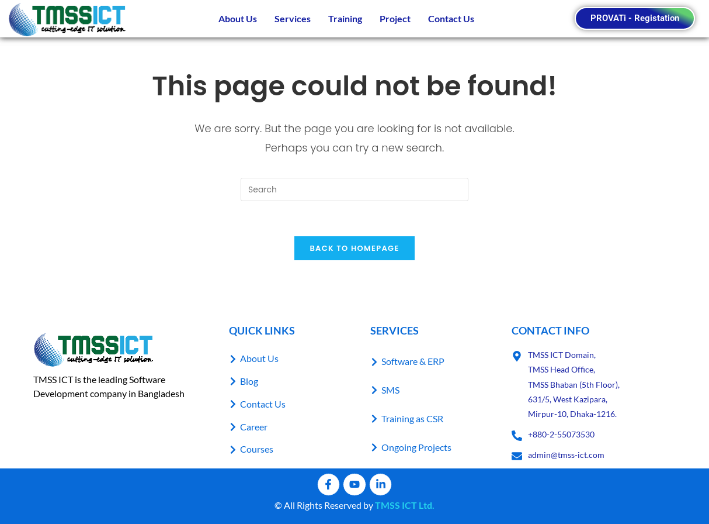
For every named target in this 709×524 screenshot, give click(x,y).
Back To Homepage (354, 248)
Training (345, 18)
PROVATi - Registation (634, 18)
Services (292, 18)
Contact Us (451, 18)
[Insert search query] (354, 189)
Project (395, 18)
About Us (237, 18)
